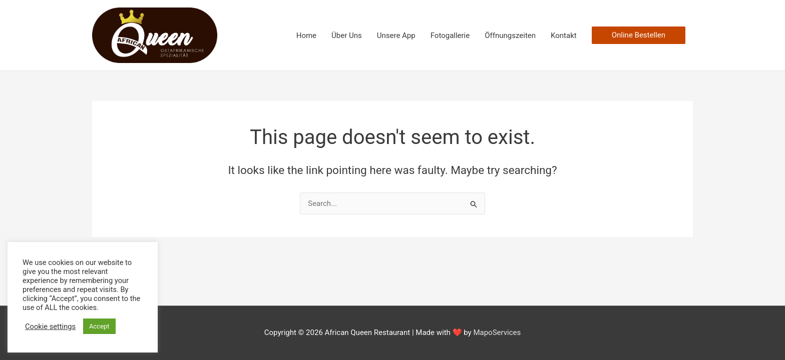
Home (306, 35)
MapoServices (497, 332)
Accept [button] (99, 326)
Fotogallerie (450, 35)
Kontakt (564, 35)
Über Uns (346, 35)
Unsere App (396, 35)
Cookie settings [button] (50, 326)
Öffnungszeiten (510, 35)
